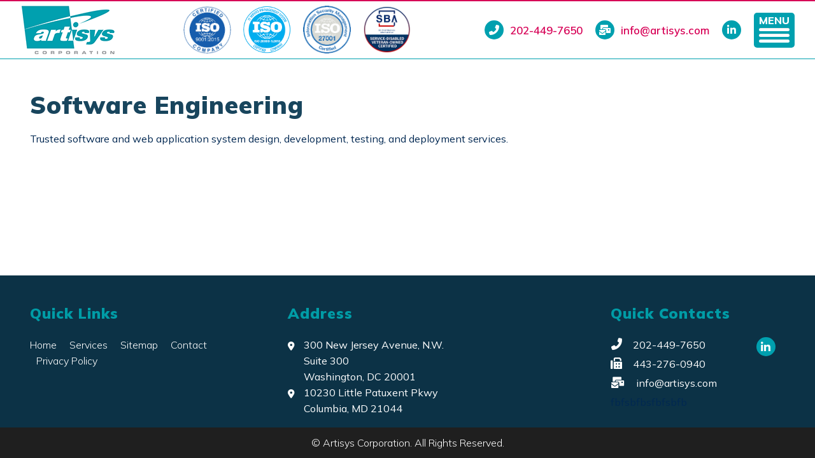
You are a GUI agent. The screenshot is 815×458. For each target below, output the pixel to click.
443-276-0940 (658, 363)
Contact (189, 344)
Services (88, 344)
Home (43, 344)
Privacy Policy (66, 360)
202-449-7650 (534, 29)
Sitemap (139, 344)
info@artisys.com (652, 29)
